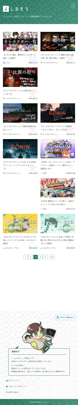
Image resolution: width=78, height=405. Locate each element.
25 (52, 257)
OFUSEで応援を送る (64, 317)
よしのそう (44, 402)
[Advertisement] (57, 83)
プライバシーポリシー (16, 386)
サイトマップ (12, 380)
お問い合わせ (12, 392)
